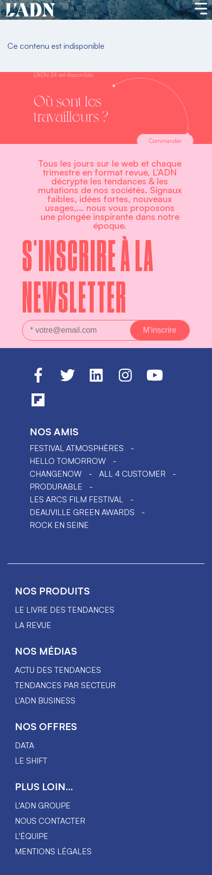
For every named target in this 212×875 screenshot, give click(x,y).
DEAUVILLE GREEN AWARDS (82, 512)
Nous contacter (50, 821)
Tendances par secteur (65, 685)
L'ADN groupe (43, 805)
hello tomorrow (68, 461)
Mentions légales (53, 851)
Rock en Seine (59, 525)
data (24, 745)
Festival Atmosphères (77, 448)
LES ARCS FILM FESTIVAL (76, 499)
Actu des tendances (58, 670)
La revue (33, 625)
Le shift (31, 761)
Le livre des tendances (64, 610)
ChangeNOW (56, 474)
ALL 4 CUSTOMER (132, 474)
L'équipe (31, 836)
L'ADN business (45, 700)
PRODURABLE (56, 486)
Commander (165, 140)
